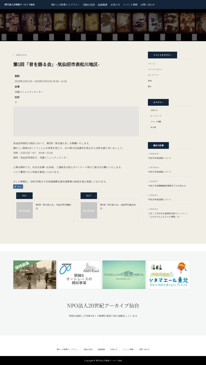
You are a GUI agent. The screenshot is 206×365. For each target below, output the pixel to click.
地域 (150, 80)
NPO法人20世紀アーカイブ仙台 (19, 4)
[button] (76, 118)
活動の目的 (89, 4)
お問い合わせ (147, 4)
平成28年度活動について (159, 199)
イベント (151, 63)
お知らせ (115, 4)
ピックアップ (153, 75)
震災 (150, 86)
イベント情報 (130, 4)
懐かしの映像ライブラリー (65, 4)
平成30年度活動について (159, 157)
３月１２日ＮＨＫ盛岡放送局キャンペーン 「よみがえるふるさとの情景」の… (169, 215)
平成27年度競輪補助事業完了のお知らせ (167, 185)
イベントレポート (155, 69)
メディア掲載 (155, 121)
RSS (103, 341)
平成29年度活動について (159, 171)
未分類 (153, 127)
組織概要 (102, 4)
